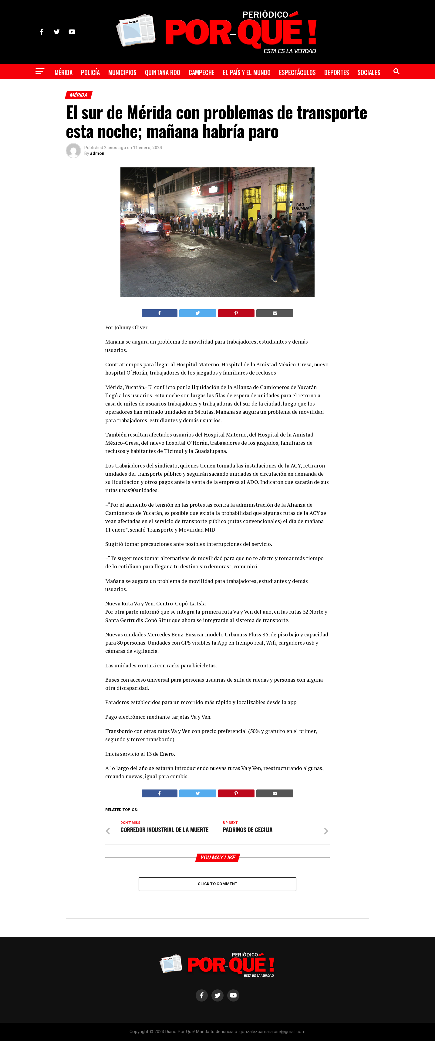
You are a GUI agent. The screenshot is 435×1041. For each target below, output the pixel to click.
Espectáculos (297, 72)
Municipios (122, 72)
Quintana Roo (162, 72)
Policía (90, 72)
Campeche (201, 72)
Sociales (369, 72)
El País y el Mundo (247, 72)
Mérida (63, 72)
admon (97, 153)
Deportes (336, 72)
